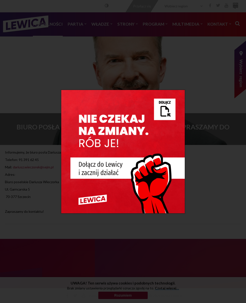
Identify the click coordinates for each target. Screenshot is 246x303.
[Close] (180, 93)
